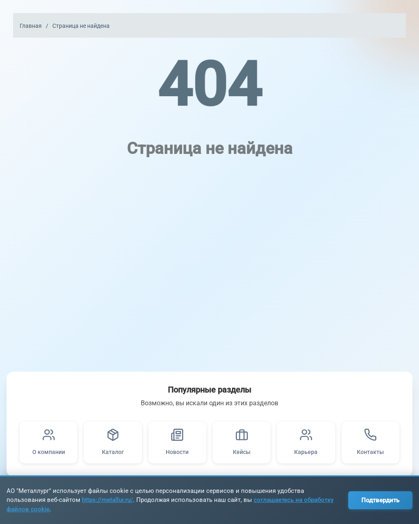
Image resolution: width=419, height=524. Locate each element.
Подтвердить (380, 500)
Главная (31, 26)
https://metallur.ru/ (107, 500)
